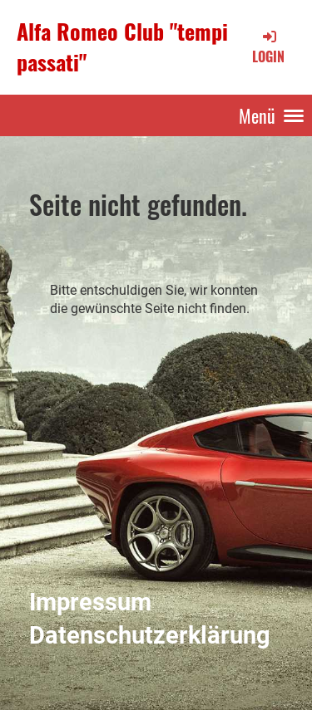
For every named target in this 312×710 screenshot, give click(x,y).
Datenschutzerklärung (149, 635)
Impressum (90, 602)
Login (268, 46)
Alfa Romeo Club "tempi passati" (122, 47)
